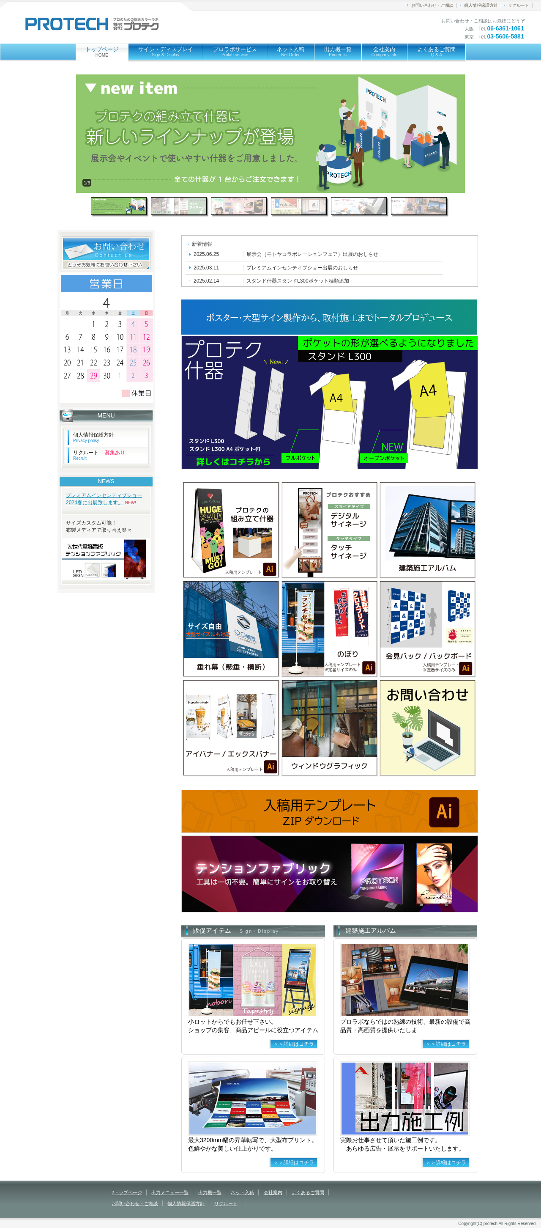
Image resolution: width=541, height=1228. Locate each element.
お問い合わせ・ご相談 (432, 5)
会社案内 (385, 51)
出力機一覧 (338, 51)
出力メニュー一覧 (170, 1192)
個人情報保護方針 (481, 5)
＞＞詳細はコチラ (293, 1044)
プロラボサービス (235, 51)
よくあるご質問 (436, 51)
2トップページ (127, 1192)
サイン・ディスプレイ (165, 51)
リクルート (518, 5)
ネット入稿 (290, 51)
